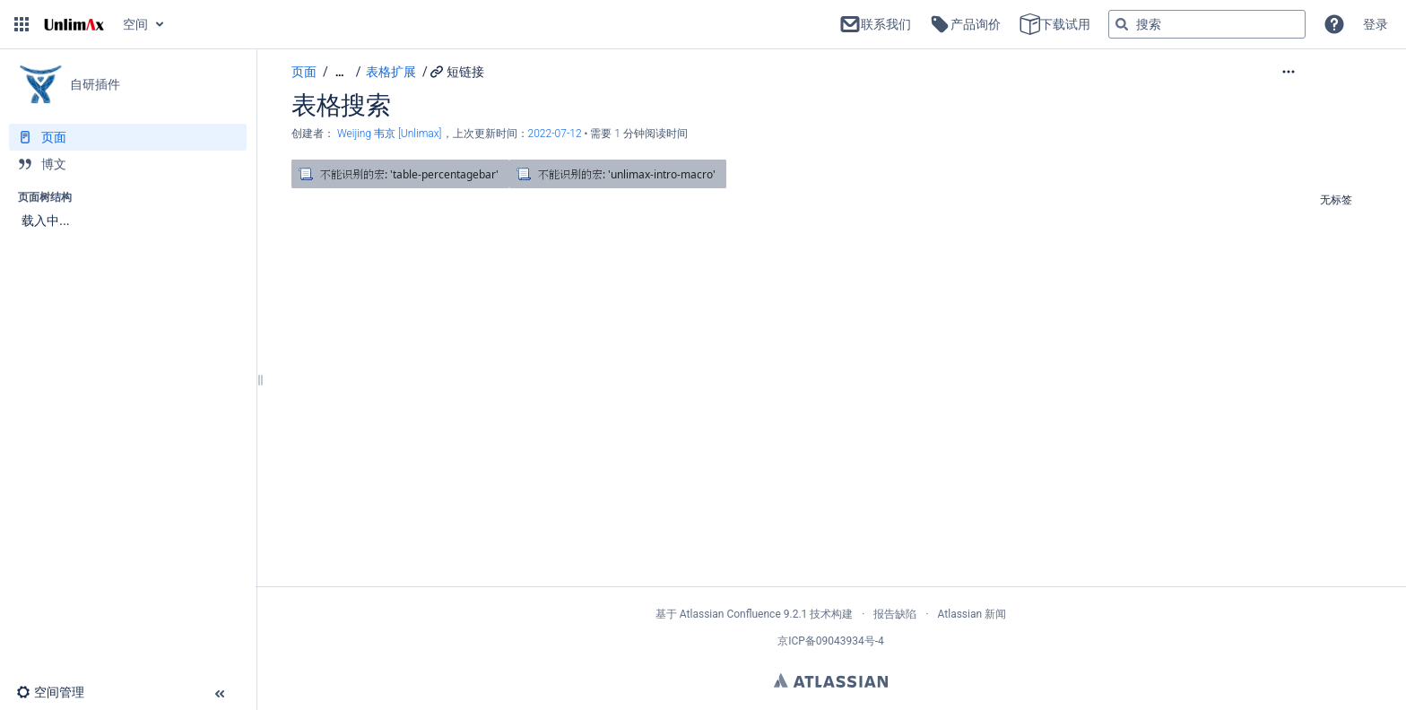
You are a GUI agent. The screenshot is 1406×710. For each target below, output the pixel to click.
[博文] (128, 164)
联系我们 (875, 24)
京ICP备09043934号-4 (830, 641)
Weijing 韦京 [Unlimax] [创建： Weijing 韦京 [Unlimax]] (389, 133)
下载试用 (1054, 24)
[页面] (128, 137)
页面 (304, 72)
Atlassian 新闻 (972, 614)
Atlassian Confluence (730, 614)
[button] (21, 24)
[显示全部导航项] (340, 72)
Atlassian (831, 680)
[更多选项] (1325, 71)
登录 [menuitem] (1375, 24)
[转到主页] (74, 24)
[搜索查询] (1207, 24)
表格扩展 (391, 72)
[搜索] (1122, 24)
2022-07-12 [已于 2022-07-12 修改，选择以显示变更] (556, 133)
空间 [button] (135, 24)
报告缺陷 (894, 614)
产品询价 (965, 24)
